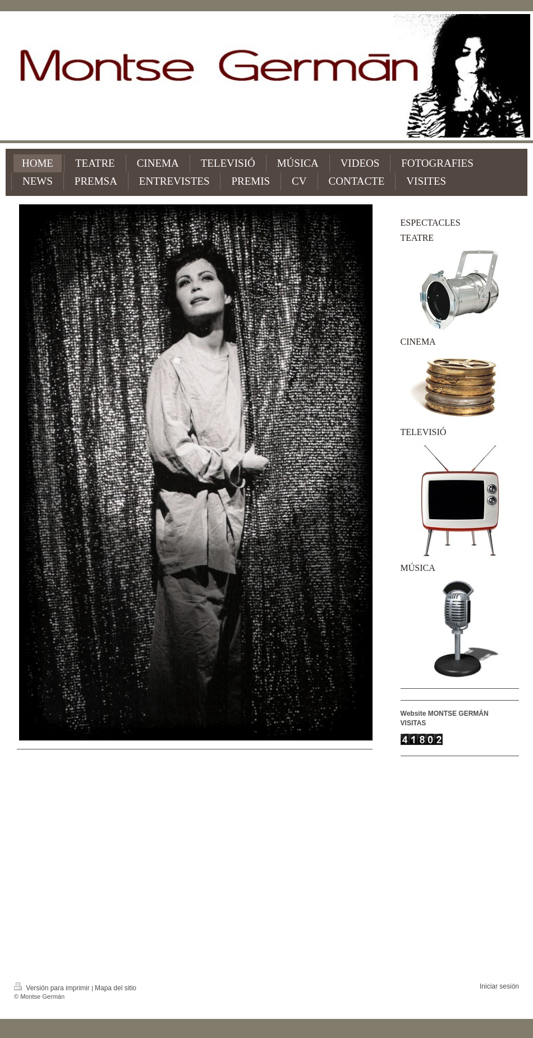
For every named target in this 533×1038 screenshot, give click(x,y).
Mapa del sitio (115, 988)
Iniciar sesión (499, 986)
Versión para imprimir (52, 988)
